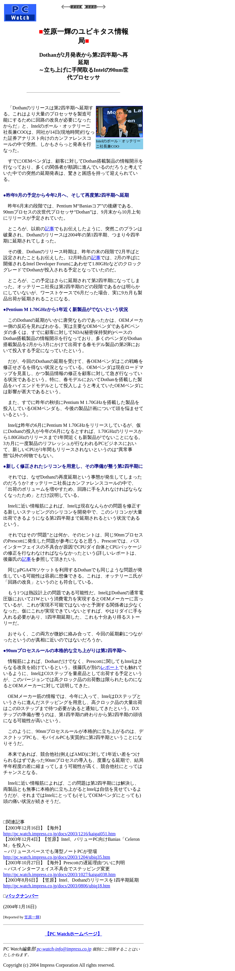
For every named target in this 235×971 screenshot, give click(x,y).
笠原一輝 (31, 917)
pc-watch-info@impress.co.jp (64, 948)
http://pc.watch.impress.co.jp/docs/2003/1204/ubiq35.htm (56, 857)
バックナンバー (22, 895)
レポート (110, 667)
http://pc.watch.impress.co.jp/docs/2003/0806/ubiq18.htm (56, 885)
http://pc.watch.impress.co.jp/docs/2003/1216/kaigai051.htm (59, 833)
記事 (49, 228)
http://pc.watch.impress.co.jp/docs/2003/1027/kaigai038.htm (59, 874)
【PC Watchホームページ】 (73, 933)
